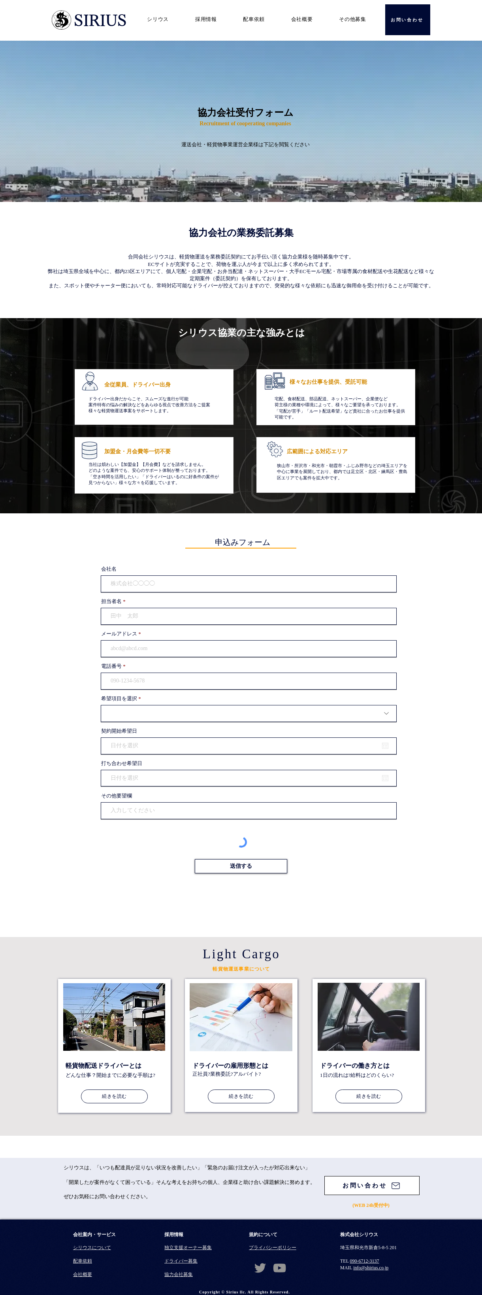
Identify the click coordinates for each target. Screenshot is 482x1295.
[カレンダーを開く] (385, 746)
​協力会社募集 (178, 1274)
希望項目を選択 (119, 698)
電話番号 (111, 666)
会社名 (109, 568)
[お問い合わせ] (407, 19)
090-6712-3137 (364, 1261)
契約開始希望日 (119, 730)
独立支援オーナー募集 (188, 1247)
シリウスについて (92, 1247)
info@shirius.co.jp (370, 1267)
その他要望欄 (116, 795)
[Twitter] (260, 1268)
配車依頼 (82, 1261)
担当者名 (111, 601)
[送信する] (241, 866)
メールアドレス (119, 633)
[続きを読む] (114, 1096)
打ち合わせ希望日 (121, 763)
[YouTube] (279, 1268)
